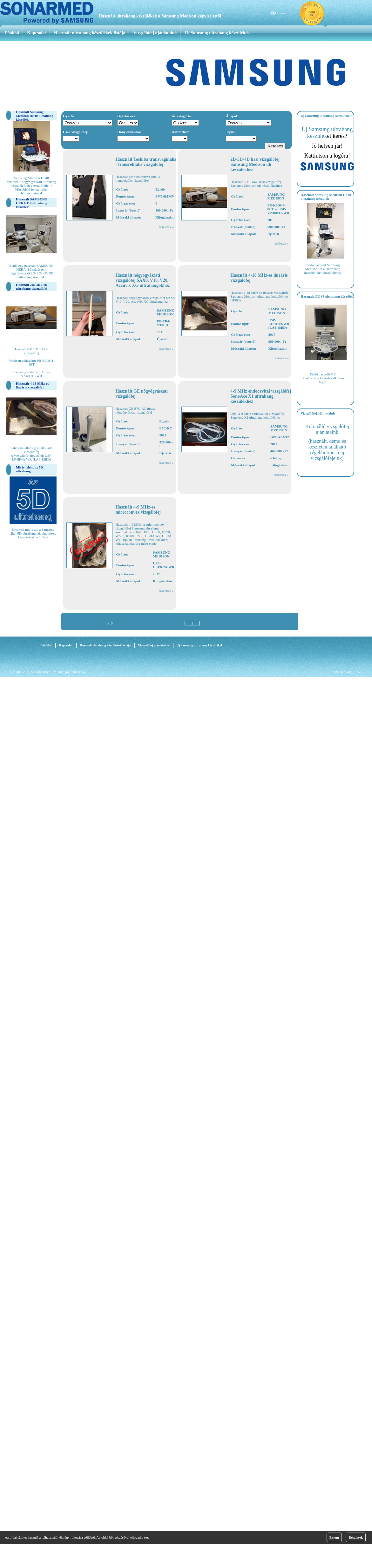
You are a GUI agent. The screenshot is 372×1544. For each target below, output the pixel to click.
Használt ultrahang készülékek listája (89, 32)
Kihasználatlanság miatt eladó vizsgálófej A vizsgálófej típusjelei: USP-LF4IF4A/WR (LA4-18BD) (31, 453)
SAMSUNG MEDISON (276, 196)
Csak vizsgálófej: (75, 132)
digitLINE (355, 672)
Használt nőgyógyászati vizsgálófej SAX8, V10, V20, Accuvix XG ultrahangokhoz (143, 280)
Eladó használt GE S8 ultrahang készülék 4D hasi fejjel (322, 378)
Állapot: (232, 116)
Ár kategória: (182, 116)
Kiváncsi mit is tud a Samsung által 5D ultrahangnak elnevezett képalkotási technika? (33, 533)
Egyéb (160, 189)
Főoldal (12, 32)
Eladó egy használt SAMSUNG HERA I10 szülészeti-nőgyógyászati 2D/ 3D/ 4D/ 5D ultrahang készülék (31, 271)
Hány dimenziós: (129, 132)
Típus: (231, 132)
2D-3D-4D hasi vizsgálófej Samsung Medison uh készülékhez (255, 164)
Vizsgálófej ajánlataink (155, 32)
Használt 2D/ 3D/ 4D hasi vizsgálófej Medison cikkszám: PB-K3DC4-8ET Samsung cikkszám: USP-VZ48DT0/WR (31, 362)
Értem (334, 1537)
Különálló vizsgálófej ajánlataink (327, 429)
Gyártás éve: (126, 116)
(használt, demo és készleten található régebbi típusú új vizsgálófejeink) (327, 449)
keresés (280, 13)
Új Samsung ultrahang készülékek (217, 32)
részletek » (166, 227)
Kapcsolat (36, 32)
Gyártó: (69, 116)
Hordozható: (181, 132)
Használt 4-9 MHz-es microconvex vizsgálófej (138, 510)
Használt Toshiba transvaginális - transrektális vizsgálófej (146, 162)
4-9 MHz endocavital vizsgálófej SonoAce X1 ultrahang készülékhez (260, 396)
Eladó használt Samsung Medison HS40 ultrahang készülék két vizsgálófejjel (322, 268)
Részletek (355, 1537)
